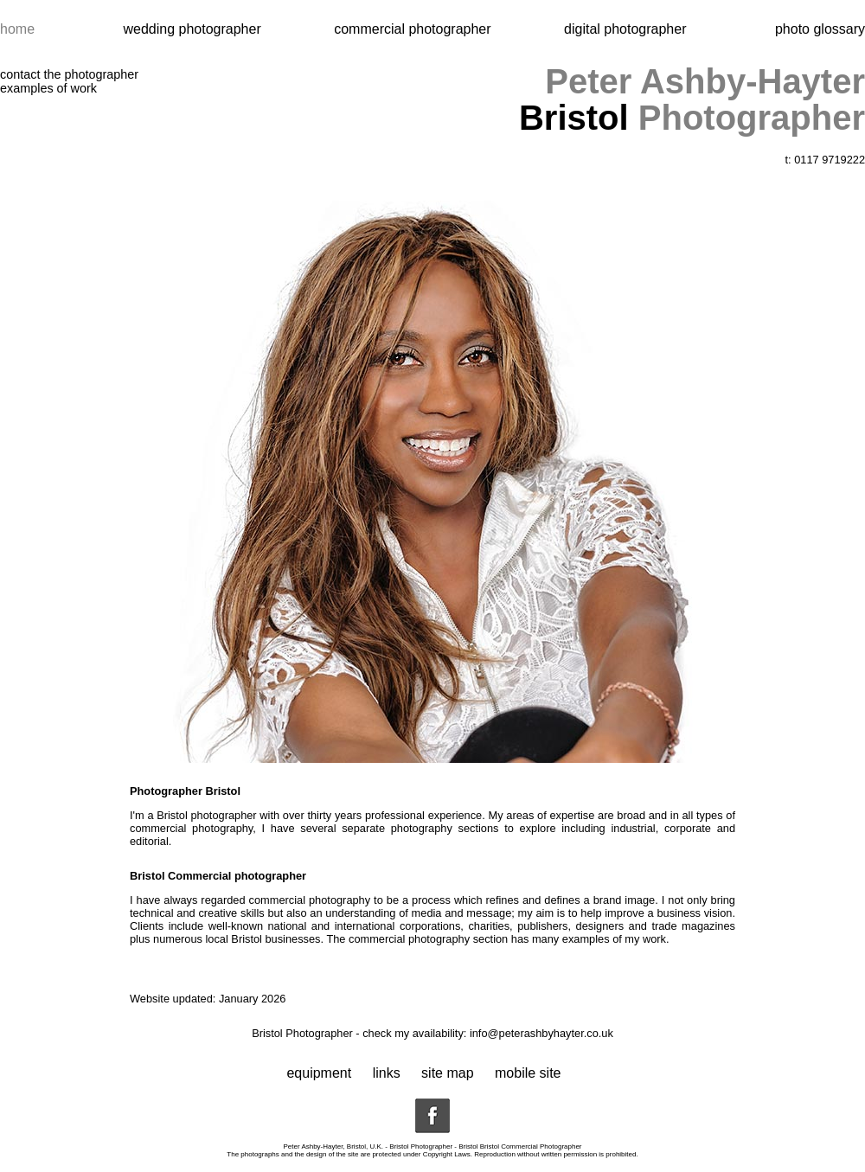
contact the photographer (69, 74)
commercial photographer (414, 29)
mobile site (528, 1073)
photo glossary (820, 29)
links (386, 1073)
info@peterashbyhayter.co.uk (541, 1033)
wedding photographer (194, 29)
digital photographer (625, 29)
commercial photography (409, 938)
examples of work (48, 88)
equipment (318, 1073)
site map (447, 1073)
